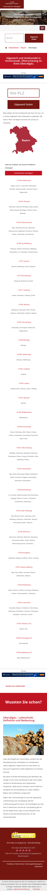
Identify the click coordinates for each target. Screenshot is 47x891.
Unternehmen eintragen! (23, 173)
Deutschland (12, 48)
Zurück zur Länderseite (15, 686)
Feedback (10, 864)
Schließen (36, 889)
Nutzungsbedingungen (33, 864)
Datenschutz (19, 864)
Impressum (39, 866)
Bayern (23, 48)
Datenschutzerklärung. (22, 889)
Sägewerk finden (34, 38)
